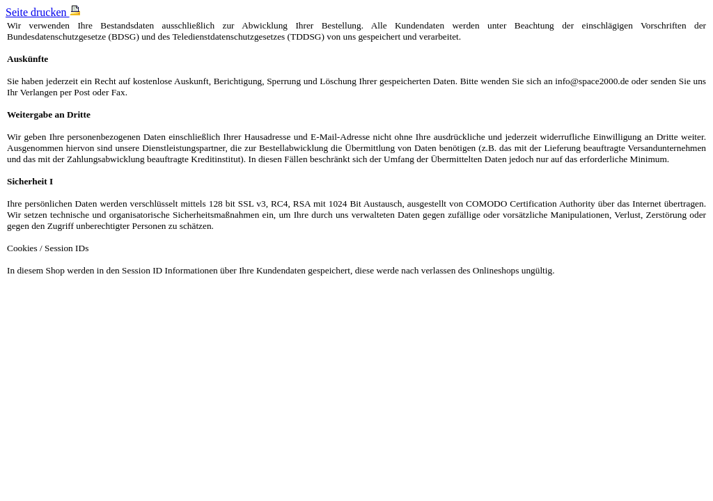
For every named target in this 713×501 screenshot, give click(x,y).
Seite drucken (43, 12)
